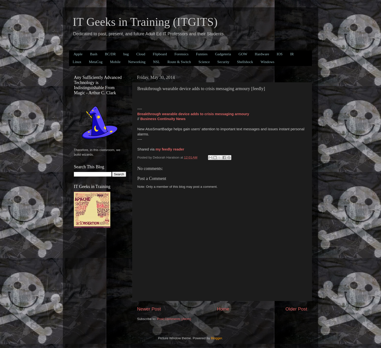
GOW (243, 54)
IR (292, 54)
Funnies (202, 54)
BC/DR (110, 54)
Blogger (216, 338)
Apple (78, 54)
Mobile (115, 62)
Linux (77, 62)
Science (204, 62)
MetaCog (96, 62)
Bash (93, 54)
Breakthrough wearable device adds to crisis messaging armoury (193, 114)
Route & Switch (179, 62)
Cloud (140, 54)
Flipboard (160, 54)
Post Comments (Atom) (174, 319)
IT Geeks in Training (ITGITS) (145, 21)
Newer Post (149, 308)
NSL (156, 62)
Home (223, 308)
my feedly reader (170, 149)
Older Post (296, 308)
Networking (137, 62)
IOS (280, 54)
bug (126, 54)
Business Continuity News (162, 119)
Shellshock (245, 62)
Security (223, 62)
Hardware (262, 54)
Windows (267, 62)
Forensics (181, 54)
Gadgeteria (223, 54)
